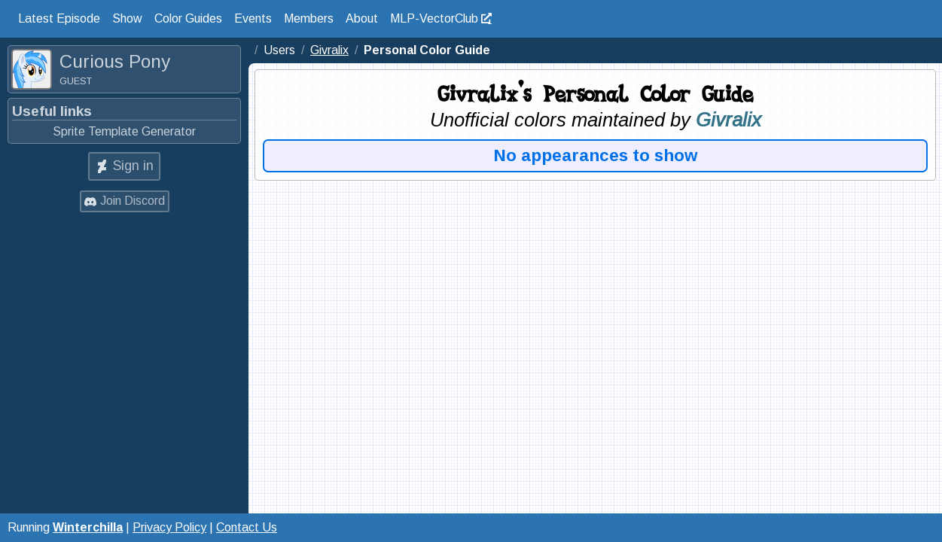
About (362, 18)
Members (309, 18)
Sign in (133, 165)
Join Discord (132, 200)
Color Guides (188, 18)
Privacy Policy (169, 527)
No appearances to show (595, 155)
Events (253, 18)
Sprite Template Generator (124, 131)
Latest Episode (59, 18)
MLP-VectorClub (434, 18)
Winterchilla (88, 527)
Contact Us (246, 527)
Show (127, 18)
